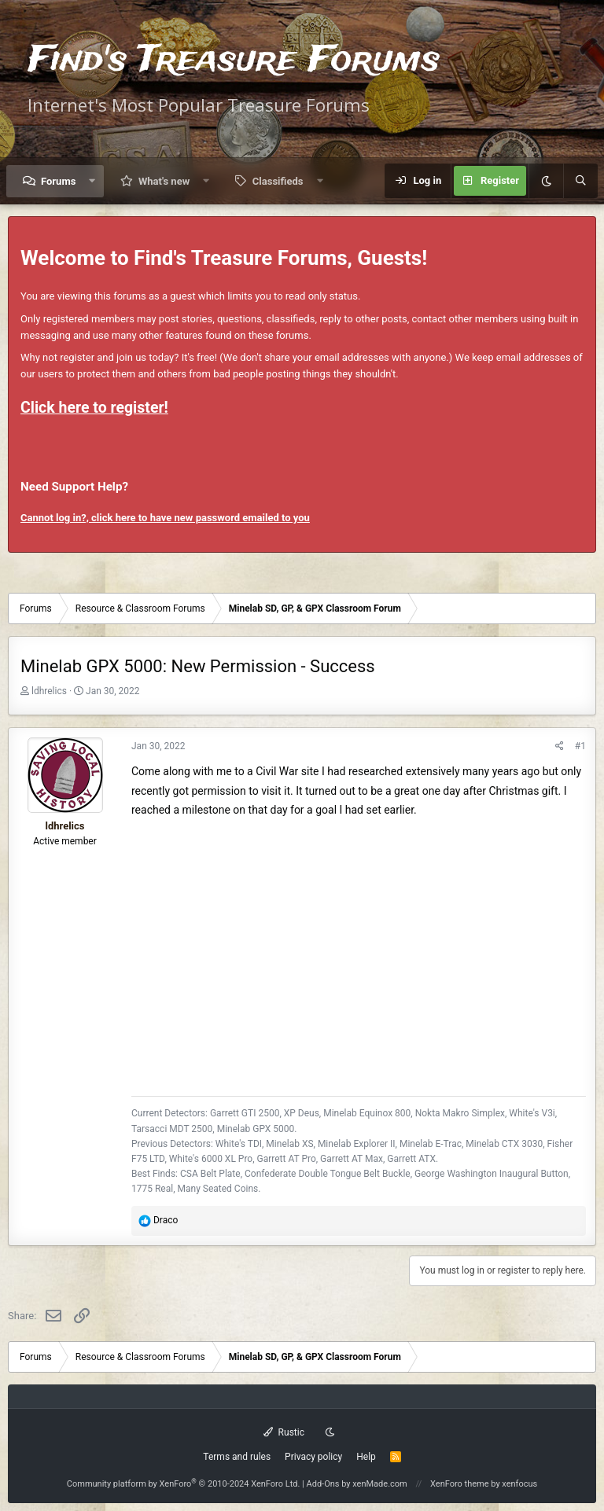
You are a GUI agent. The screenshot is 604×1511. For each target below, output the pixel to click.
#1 (580, 746)
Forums (58, 181)
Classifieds (278, 181)
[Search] (580, 181)
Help (366, 1456)
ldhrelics (49, 691)
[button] (92, 181)
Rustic (283, 1432)
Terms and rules (237, 1456)
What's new (164, 181)
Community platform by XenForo (183, 1484)
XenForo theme (459, 1484)
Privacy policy (313, 1456)
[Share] (559, 746)
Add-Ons (323, 1484)
